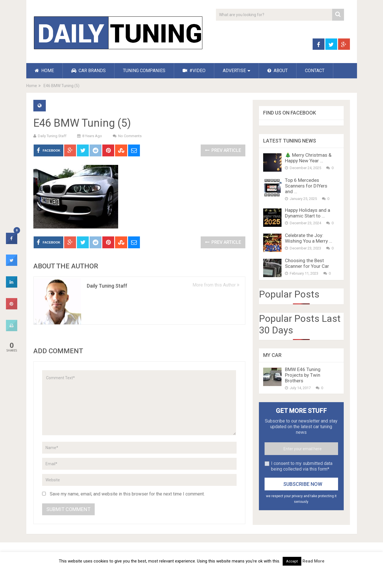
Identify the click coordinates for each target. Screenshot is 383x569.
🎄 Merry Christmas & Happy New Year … (308, 157)
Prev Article (223, 150)
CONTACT (314, 70)
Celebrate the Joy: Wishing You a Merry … (308, 238)
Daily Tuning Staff (52, 136)
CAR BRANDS (88, 70)
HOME (44, 70)
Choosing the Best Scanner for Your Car (307, 263)
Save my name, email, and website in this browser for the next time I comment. (127, 494)
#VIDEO (194, 70)
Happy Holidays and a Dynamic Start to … (307, 213)
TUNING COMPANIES (144, 70)
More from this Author (215, 285)
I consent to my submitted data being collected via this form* (301, 466)
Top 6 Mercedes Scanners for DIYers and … (306, 185)
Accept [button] (292, 561)
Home (31, 85)
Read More (313, 561)
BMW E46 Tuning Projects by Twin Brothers (303, 375)
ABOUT (277, 70)
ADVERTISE (234, 70)
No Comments (130, 136)
